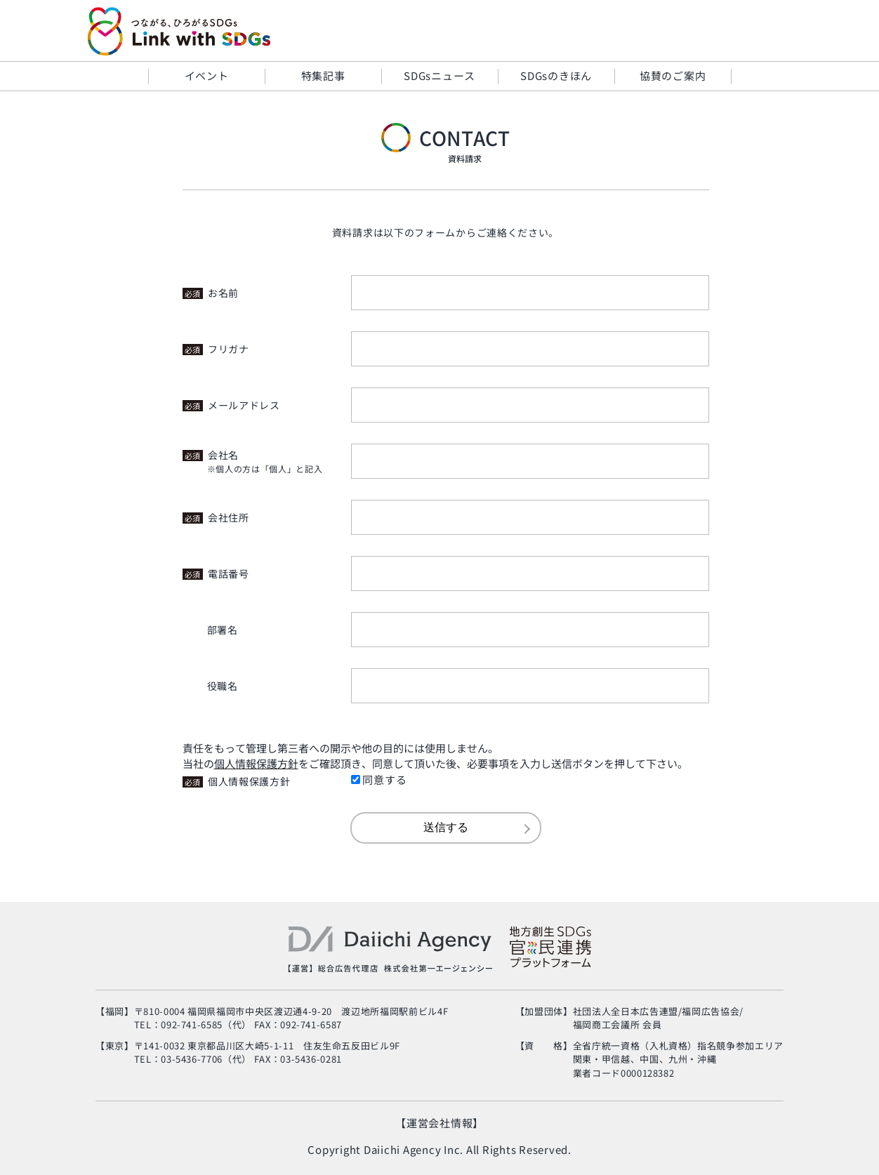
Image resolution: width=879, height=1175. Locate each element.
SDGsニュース (439, 75)
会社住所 (216, 517)
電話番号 (216, 573)
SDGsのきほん (556, 75)
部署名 (222, 630)
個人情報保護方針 (237, 781)
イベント (207, 75)
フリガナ (216, 349)
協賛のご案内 (673, 75)
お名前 (211, 293)
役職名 (222, 686)
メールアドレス (231, 405)
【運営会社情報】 (439, 1122)
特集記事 (323, 75)
